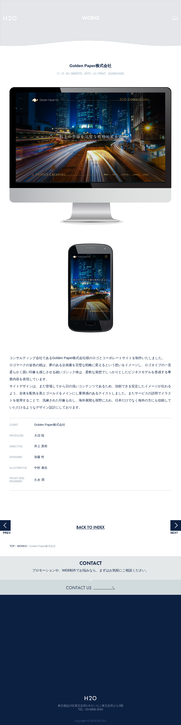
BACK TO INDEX (90, 527)
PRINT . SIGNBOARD (111, 74)
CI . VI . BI (63, 74)
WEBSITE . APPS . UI (83, 74)
